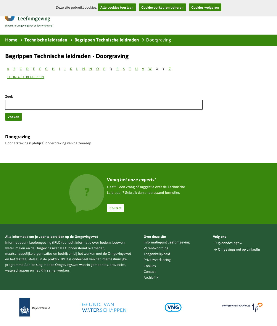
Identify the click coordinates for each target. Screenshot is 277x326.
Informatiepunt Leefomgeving (167, 242)
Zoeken (13, 117)
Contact (115, 208)
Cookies (150, 266)
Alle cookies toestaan (117, 7)
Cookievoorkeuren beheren (162, 7)
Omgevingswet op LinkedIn (239, 249)
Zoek (9, 96)
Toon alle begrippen (25, 77)
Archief (151, 277)
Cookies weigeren (205, 7)
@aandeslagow (230, 243)
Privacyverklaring (157, 260)
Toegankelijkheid (157, 254)
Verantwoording (156, 248)
